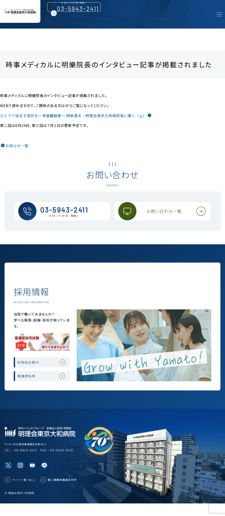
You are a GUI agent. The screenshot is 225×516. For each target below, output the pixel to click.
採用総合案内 (34, 366)
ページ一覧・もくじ (24, 492)
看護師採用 (31, 386)
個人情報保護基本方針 (62, 492)
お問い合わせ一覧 (167, 215)
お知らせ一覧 (17, 145)
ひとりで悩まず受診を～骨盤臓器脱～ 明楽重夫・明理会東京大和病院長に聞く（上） (73, 115)
